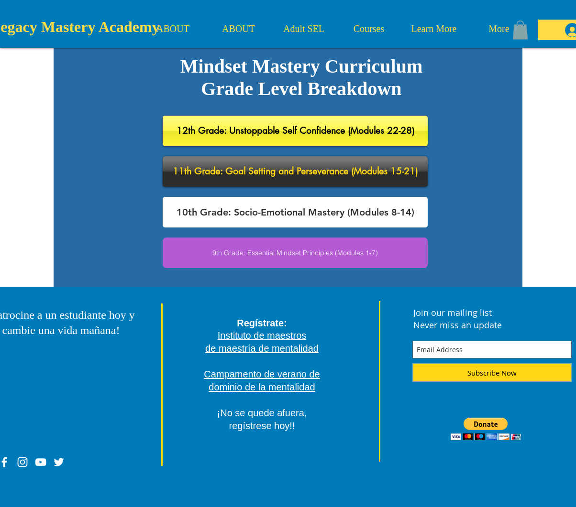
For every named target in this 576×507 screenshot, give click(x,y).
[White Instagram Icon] (22, 462)
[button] (520, 30)
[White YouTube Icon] (40, 462)
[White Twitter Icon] (59, 462)
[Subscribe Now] (492, 372)
